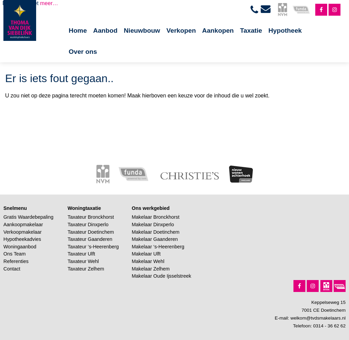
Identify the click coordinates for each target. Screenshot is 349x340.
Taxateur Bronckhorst (90, 217)
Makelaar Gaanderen (155, 239)
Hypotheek (285, 30)
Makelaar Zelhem (151, 269)
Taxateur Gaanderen (89, 239)
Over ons (83, 51)
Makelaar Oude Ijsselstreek (161, 276)
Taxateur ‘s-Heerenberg (93, 246)
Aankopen (218, 30)
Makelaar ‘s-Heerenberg (158, 246)
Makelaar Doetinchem (156, 232)
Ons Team (14, 254)
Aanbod (105, 30)
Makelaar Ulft (146, 254)
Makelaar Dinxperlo (153, 224)
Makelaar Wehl (148, 261)
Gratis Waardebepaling (28, 217)
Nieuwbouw (142, 30)
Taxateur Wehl (83, 261)
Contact (11, 269)
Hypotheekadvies (22, 239)
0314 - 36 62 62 (329, 325)
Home (78, 30)
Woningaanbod (19, 246)
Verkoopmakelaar (22, 232)
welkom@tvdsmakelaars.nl (318, 318)
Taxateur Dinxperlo (87, 224)
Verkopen (181, 30)
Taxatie (251, 30)
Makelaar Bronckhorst (156, 217)
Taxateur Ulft (81, 254)
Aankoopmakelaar (23, 224)
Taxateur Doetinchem (90, 232)
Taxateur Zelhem (85, 269)
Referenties (16, 261)
